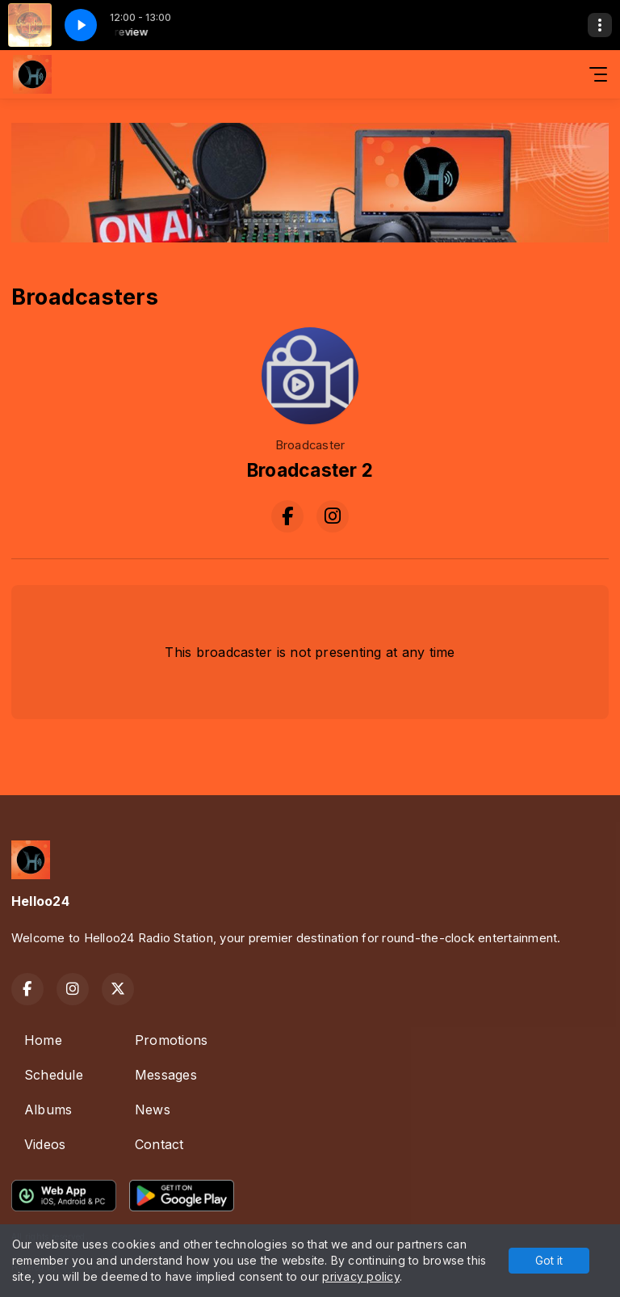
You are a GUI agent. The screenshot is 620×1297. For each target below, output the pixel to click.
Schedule (53, 1075)
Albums (48, 1109)
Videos (44, 1144)
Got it (549, 1260)
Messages (166, 1075)
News (152, 1109)
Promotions (171, 1040)
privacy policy (360, 1276)
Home (43, 1040)
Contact (159, 1144)
